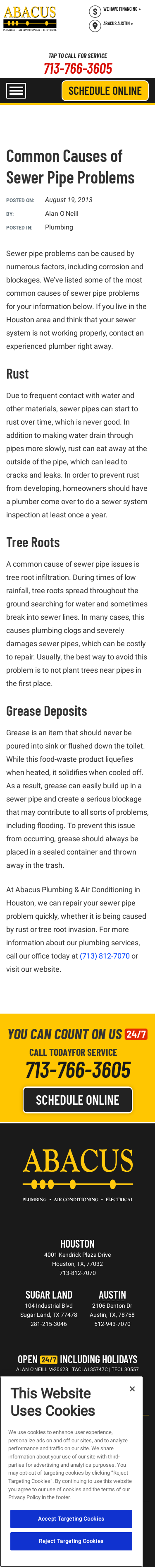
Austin (112, 1294)
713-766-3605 (77, 68)
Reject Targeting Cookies (71, 1541)
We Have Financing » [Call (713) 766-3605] (122, 9)
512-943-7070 (112, 1324)
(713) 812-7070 (105, 955)
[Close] (132, 1389)
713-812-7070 (78, 1273)
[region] (71, 1471)
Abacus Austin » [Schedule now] (118, 23)
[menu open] (16, 91)
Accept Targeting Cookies (71, 1519)
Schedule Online (105, 90)
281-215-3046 (49, 1324)
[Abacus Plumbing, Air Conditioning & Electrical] (30, 18)
